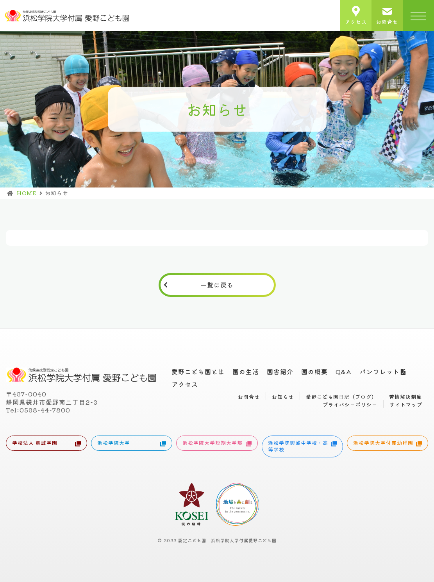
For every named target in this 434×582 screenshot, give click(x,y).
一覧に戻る (217, 284)
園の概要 (314, 371)
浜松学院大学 (131, 443)
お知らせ (283, 396)
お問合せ (249, 396)
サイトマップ (405, 404)
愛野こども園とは (198, 371)
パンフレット (380, 371)
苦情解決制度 (405, 396)
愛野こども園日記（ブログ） (341, 396)
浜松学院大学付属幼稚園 (387, 443)
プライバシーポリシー (350, 404)
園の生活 (245, 371)
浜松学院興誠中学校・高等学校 (302, 446)
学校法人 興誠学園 (46, 443)
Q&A (344, 371)
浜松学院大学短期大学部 (216, 443)
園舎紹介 (280, 371)
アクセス (184, 384)
